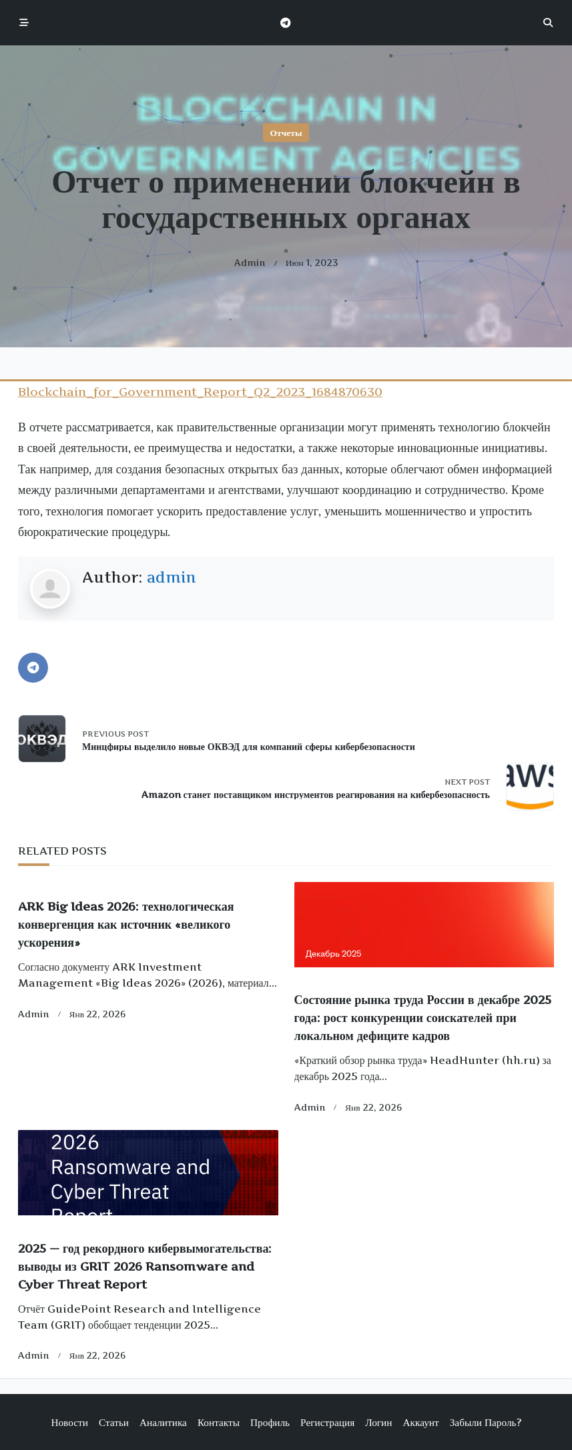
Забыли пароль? (485, 1422)
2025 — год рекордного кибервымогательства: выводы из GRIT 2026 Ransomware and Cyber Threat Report (145, 1266)
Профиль (270, 1422)
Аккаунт (420, 1422)
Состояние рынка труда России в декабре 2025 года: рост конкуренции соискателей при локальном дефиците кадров (422, 1018)
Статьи (114, 1422)
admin (250, 262)
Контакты (219, 1422)
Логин (378, 1422)
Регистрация (327, 1422)
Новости (69, 1422)
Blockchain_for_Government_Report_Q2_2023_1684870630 (200, 392)
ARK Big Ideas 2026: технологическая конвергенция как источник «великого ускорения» (126, 924)
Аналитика (163, 1422)
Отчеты (286, 132)
